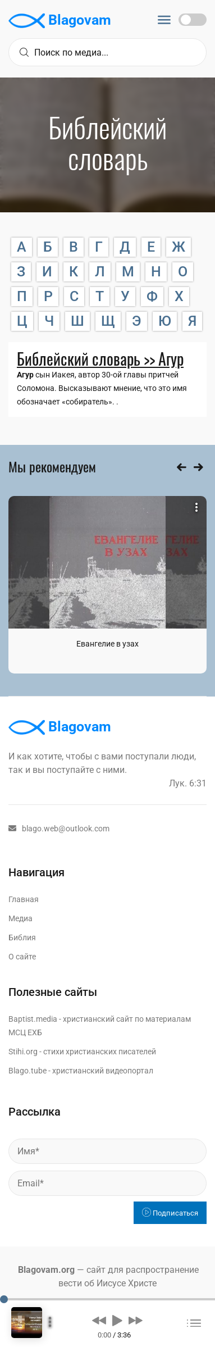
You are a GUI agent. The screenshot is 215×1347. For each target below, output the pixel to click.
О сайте (22, 956)
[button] (99, 1320)
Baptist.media (32, 1018)
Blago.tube (27, 1070)
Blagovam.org (46, 1269)
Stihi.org (23, 1051)
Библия (22, 937)
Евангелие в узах (107, 643)
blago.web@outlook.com (58, 828)
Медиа (20, 918)
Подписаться (170, 1213)
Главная (23, 899)
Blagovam (59, 21)
